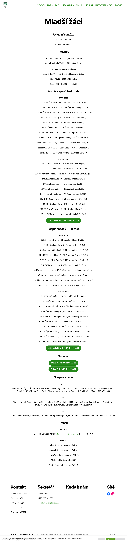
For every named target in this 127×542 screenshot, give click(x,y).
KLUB (49, 6)
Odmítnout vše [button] (120, 539)
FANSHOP (89, 6)
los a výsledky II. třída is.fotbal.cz (63, 223)
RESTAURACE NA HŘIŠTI (103, 6)
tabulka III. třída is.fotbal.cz (63, 372)
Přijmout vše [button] (110, 539)
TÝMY (57, 6)
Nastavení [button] (101, 539)
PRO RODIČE (67, 6)
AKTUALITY (41, 6)
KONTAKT (118, 6)
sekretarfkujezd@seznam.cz (49, 505)
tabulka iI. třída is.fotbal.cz (63, 365)
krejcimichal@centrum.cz (67, 437)
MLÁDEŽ (79, 6)
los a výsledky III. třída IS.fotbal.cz (63, 351)
